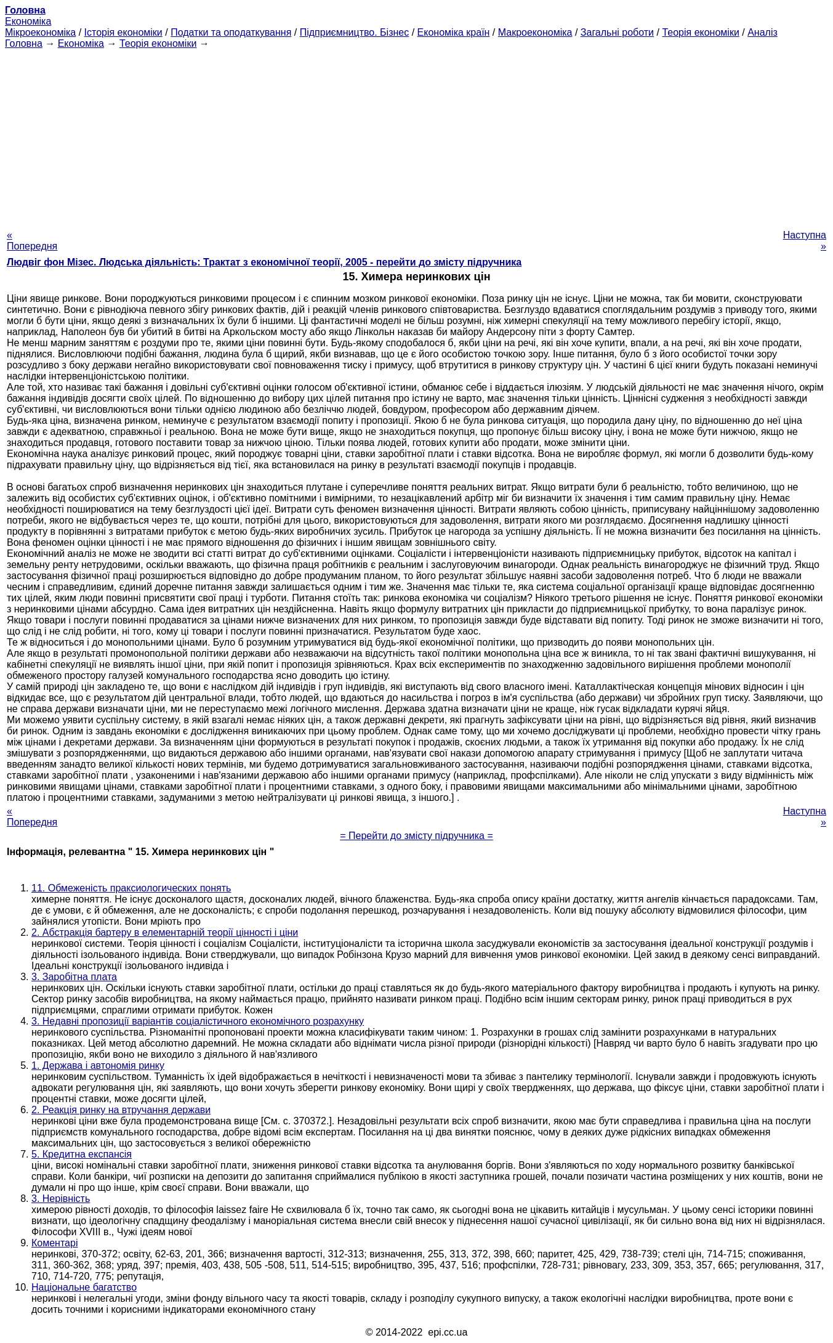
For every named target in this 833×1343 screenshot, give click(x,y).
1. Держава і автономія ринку (97, 1065)
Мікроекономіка (40, 32)
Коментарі (54, 1243)
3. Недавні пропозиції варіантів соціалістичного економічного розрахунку (197, 1021)
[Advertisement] (416, 135)
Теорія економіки (700, 32)
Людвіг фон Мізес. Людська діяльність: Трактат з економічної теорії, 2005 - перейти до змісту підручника (264, 262)
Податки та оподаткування (231, 32)
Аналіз (762, 32)
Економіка (28, 21)
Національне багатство (84, 1287)
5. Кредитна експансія (81, 1154)
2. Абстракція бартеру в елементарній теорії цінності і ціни (164, 932)
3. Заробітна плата (74, 977)
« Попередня (32, 240)
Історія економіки (123, 32)
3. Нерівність (60, 1198)
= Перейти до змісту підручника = (416, 835)
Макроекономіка (535, 32)
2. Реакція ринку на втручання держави (121, 1110)
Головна (23, 43)
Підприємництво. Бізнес (354, 32)
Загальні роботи (617, 32)
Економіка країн (453, 32)
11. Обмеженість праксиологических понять (131, 888)
